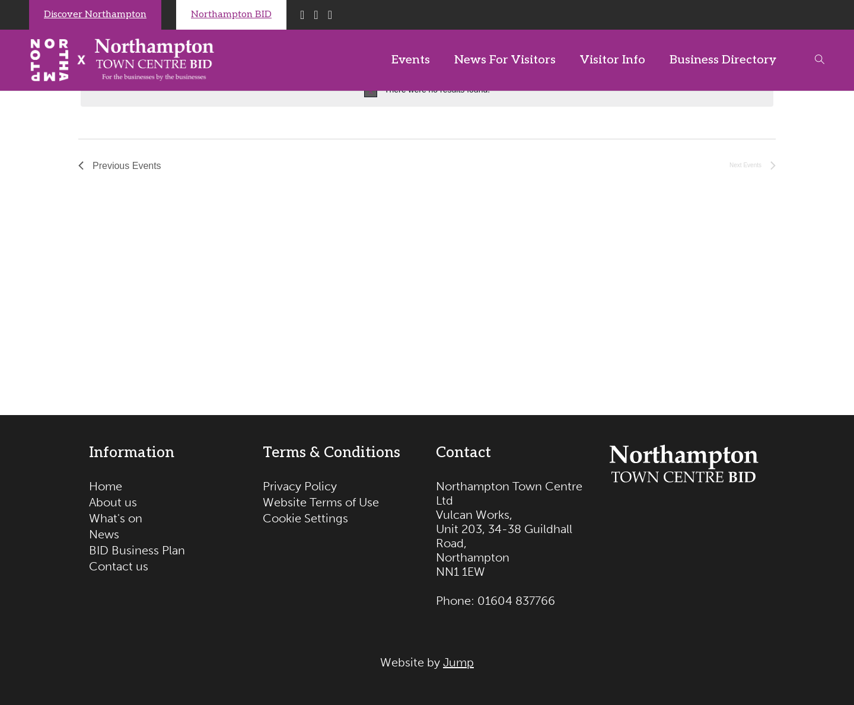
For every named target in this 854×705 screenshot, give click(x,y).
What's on (115, 518)
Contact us (118, 566)
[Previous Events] (119, 166)
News (104, 534)
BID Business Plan (137, 550)
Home (105, 486)
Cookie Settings (305, 518)
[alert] (427, 90)
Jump (458, 662)
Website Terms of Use (321, 502)
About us (113, 502)
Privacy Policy (300, 486)
